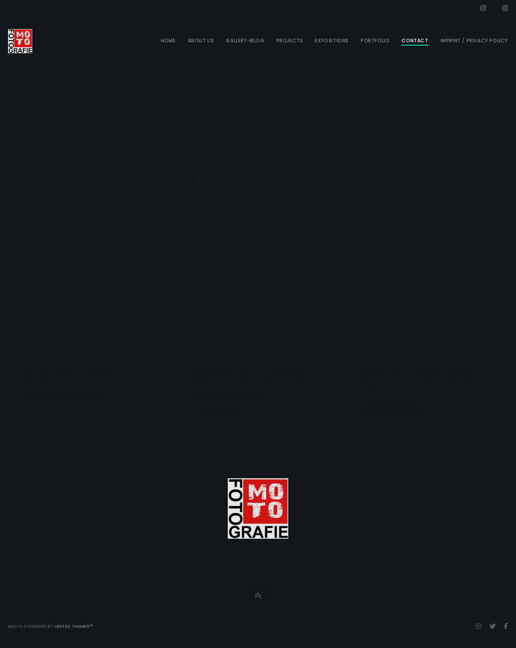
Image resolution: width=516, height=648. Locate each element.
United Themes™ (73, 626)
